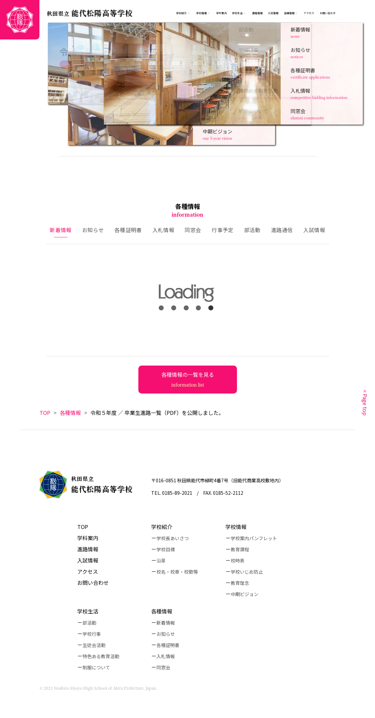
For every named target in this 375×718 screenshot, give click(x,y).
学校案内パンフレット (254, 538)
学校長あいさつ (172, 538)
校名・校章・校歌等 (177, 571)
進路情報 (257, 13)
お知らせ (165, 634)
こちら (81, 99)
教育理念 (240, 583)
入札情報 (165, 656)
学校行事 (91, 634)
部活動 (89, 622)
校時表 (238, 560)
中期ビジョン (244, 594)
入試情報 (273, 13)
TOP (44, 413)
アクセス (309, 13)
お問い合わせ (328, 13)
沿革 (161, 560)
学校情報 (203, 13)
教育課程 (240, 549)
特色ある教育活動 (100, 656)
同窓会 (163, 667)
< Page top (365, 403)
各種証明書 (167, 645)
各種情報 (291, 13)
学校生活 (237, 13)
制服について (96, 667)
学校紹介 (181, 13)
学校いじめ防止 (247, 571)
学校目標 (165, 549)
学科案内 (221, 13)
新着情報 (165, 622)
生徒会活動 (93, 645)
